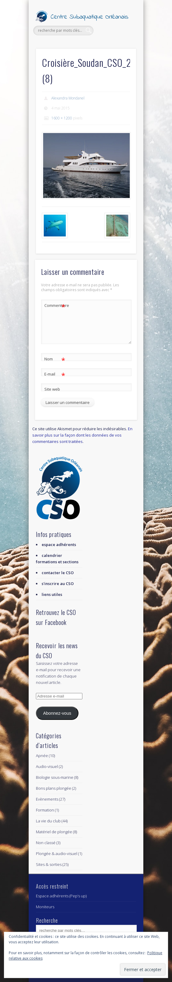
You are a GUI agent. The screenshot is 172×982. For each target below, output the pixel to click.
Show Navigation (121, 54)
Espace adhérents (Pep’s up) (61, 896)
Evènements (47, 799)
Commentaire (54, 305)
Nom (54, 359)
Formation (45, 810)
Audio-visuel (47, 766)
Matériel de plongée (54, 831)
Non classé (46, 842)
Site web (52, 389)
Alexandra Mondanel (67, 98)
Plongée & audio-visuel (56, 853)
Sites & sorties (49, 864)
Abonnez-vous (57, 713)
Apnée (42, 755)
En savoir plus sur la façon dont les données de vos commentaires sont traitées (82, 435)
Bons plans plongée (53, 788)
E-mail (54, 374)
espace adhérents (59, 544)
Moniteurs (45, 906)
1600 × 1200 (61, 118)
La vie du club (48, 821)
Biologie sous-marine (54, 777)
